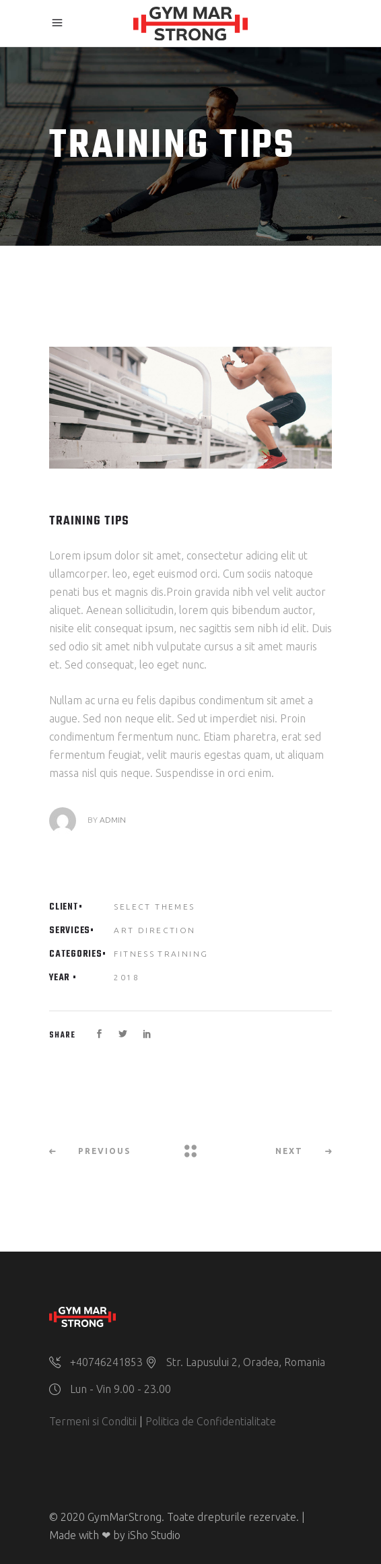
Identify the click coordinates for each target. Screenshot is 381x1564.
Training (183, 953)
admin (113, 819)
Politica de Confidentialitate (210, 1421)
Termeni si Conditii (93, 1421)
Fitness (134, 953)
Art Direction (154, 930)
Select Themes (154, 906)
